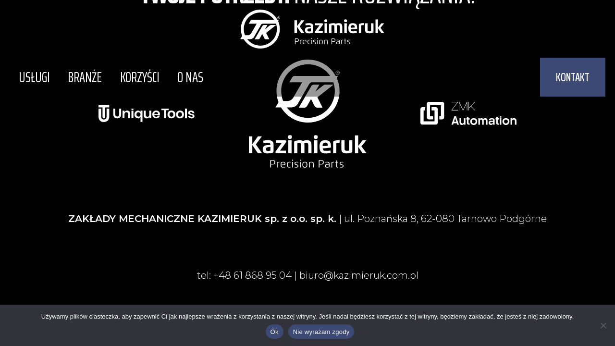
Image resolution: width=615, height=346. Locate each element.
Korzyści (130, 77)
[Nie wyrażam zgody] (603, 325)
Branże (79, 77)
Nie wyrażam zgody (321, 331)
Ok (275, 331)
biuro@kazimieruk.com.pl (358, 275)
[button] (572, 77)
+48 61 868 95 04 (251, 275)
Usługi (32, 77)
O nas (178, 77)
